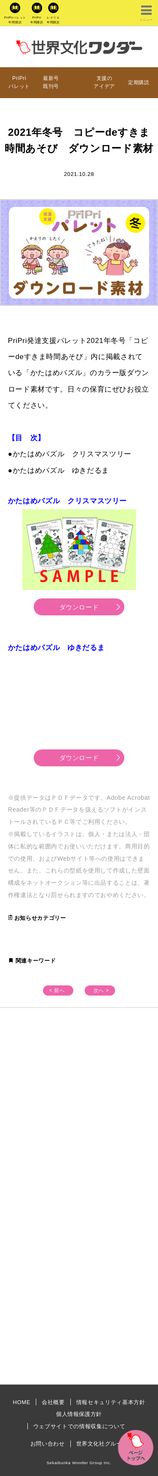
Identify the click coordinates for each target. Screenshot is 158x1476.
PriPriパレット (19, 82)
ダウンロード (79, 607)
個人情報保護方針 (79, 1414)
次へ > (101, 990)
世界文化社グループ (102, 1443)
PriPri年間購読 (36, 20)
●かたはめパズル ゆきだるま (58, 470)
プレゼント (76, 82)
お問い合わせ (47, 1443)
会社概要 (53, 1402)
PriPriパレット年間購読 (15, 20)
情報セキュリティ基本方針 (110, 1402)
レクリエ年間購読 (53, 20)
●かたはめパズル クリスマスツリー (69, 454)
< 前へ (56, 990)
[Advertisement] (79, 1110)
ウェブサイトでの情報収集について (79, 1426)
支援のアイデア (104, 82)
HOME (21, 1402)
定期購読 (139, 82)
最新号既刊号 (51, 82)
